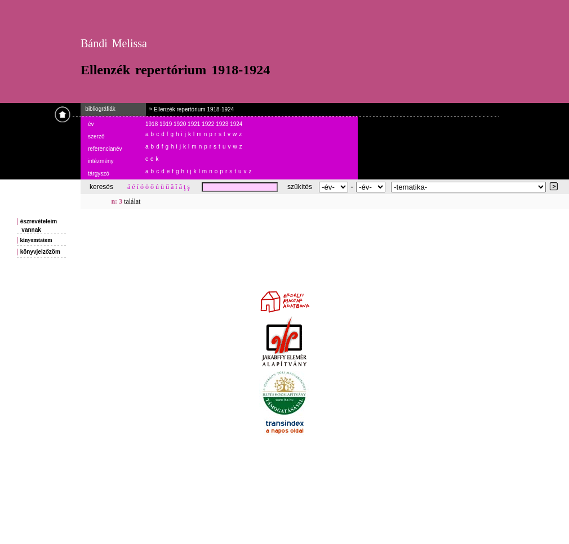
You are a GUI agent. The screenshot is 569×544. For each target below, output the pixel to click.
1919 (166, 124)
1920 (181, 124)
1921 (195, 124)
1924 (236, 124)
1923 (223, 124)
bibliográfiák (98, 109)
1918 (152, 124)
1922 (209, 124)
